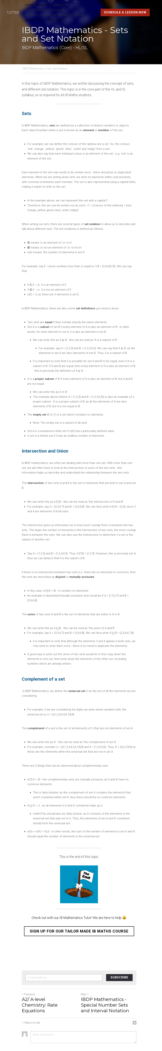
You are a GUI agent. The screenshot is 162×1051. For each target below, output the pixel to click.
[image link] (15, 12)
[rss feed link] (138, 1008)
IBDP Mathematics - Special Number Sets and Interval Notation (111, 990)
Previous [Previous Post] (28, 979)
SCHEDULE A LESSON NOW (124, 12)
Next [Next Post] (87, 979)
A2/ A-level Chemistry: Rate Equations (40, 990)
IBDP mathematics (36, 458)
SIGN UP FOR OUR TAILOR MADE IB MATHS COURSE (81, 917)
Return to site (31, 1008)
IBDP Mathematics (57, 83)
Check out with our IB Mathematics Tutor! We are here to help (79, 903)
